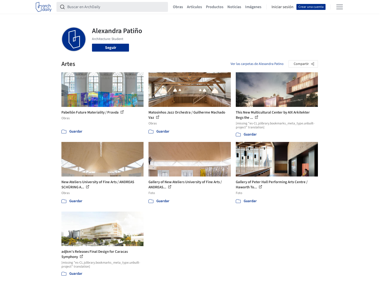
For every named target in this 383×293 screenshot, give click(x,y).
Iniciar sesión (282, 7)
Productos (214, 7)
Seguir (110, 47)
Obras (178, 7)
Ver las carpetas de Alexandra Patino (257, 64)
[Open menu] (340, 7)
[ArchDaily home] (44, 7)
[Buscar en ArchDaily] (116, 7)
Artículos (194, 7)
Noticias (234, 7)
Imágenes (253, 7)
